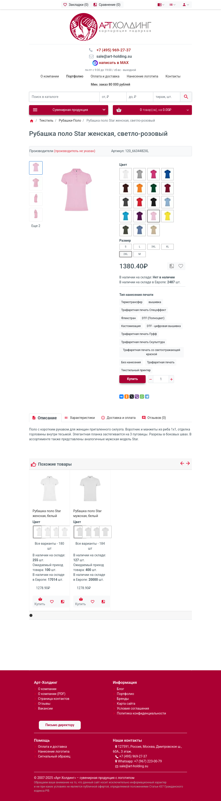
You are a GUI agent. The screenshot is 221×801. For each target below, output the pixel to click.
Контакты (173, 76)
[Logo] (110, 26)
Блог (120, 689)
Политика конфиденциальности (141, 713)
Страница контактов (53, 699)
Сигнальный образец (54, 756)
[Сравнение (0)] (107, 4)
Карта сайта (126, 703)
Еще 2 (35, 226)
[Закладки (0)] (76, 4)
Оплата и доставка (105, 76)
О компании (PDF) (51, 694)
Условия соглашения (133, 708)
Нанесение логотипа (142, 76)
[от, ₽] (113, 97)
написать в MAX (114, 62)
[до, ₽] (140, 97)
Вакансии (45, 708)
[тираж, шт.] (166, 97)
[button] (31, 615)
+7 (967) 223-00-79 (148, 761)
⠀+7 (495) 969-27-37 (112, 50)
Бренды (123, 699)
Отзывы (44, 703)
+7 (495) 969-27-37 (133, 756)
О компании (49, 76)
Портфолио (125, 694)
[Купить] (40, 601)
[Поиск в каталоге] (64, 97)
